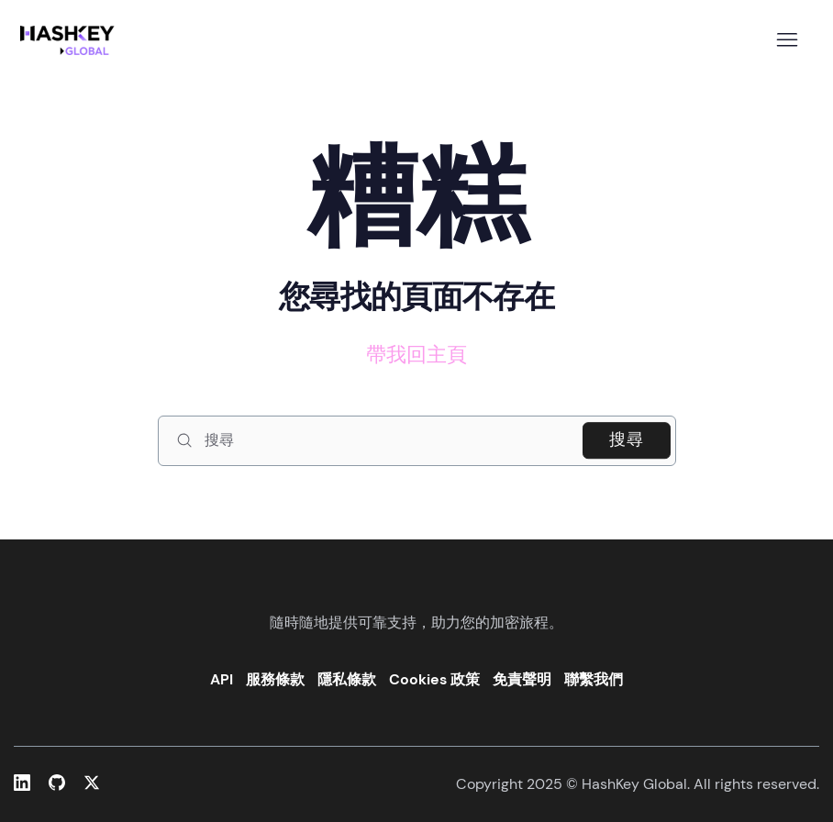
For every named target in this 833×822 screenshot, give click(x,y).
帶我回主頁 (416, 354)
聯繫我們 (593, 679)
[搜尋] (417, 440)
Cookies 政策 (434, 679)
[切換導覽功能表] (786, 40)
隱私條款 (346, 679)
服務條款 (275, 679)
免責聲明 (522, 679)
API (221, 679)
